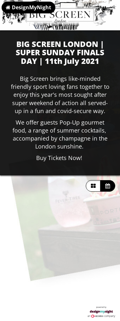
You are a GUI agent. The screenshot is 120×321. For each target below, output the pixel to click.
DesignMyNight (28, 7)
